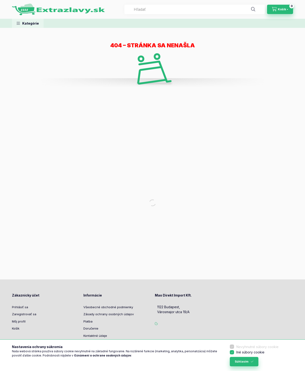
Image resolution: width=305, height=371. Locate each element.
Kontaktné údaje (95, 336)
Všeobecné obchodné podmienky (108, 307)
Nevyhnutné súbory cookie (257, 347)
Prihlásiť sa (20, 307)
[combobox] (194, 9)
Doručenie (90, 328)
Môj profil (19, 321)
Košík (15, 328)
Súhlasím (242, 361)
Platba (88, 321)
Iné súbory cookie (250, 352)
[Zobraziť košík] (280, 9)
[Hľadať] (253, 9)
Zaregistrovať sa (24, 314)
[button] (28, 23)
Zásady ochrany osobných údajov (108, 314)
